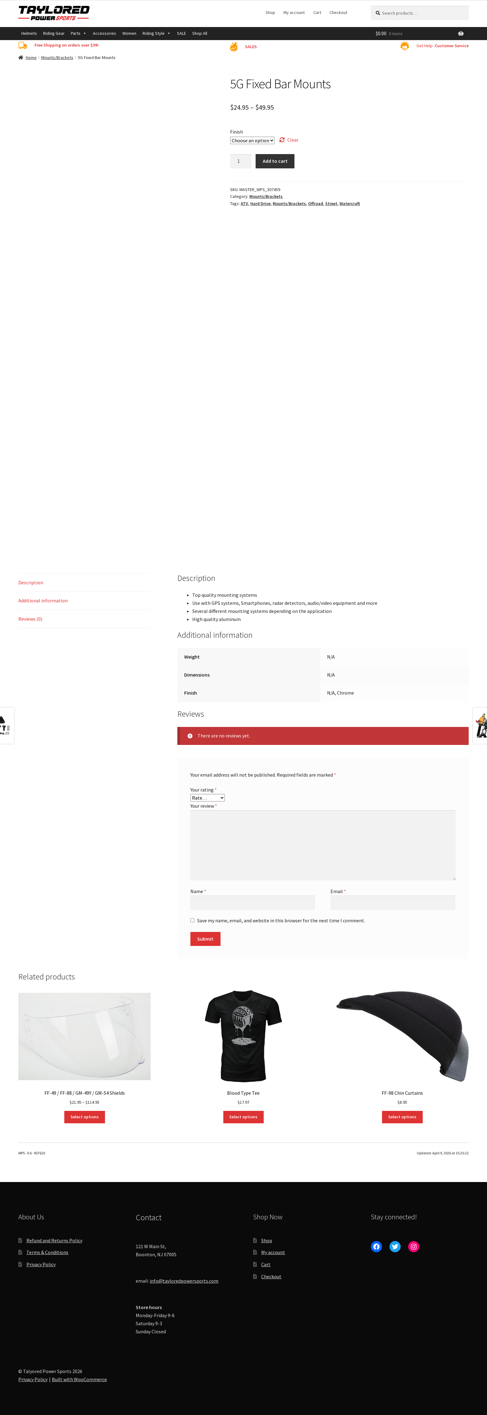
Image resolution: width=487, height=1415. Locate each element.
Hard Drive (260, 203)
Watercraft (349, 203)
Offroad (315, 203)
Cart (317, 12)
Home (31, 57)
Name (198, 891)
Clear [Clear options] (292, 140)
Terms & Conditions (47, 1252)
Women (129, 33)
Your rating (203, 790)
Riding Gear (54, 33)
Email (338, 891)
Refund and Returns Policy (54, 1240)
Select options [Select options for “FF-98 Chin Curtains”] (402, 1117)
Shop (270, 12)
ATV (244, 203)
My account (294, 12)
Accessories (104, 33)
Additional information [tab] (43, 600)
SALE (181, 33)
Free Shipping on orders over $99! (66, 45)
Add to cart (275, 161)
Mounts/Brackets (57, 57)
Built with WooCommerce (79, 1379)
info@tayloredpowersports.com (184, 1281)
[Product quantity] (240, 161)
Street (331, 203)
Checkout (338, 12)
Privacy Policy (41, 1264)
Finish (236, 132)
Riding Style (157, 33)
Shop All (199, 33)
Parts (79, 33)
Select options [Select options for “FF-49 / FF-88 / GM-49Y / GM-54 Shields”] (85, 1117)
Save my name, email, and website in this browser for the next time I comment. (281, 920)
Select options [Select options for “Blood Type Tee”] (243, 1117)
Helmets (29, 33)
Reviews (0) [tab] (30, 619)
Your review (203, 806)
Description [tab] (30, 582)
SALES (251, 46)
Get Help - (442, 45)
